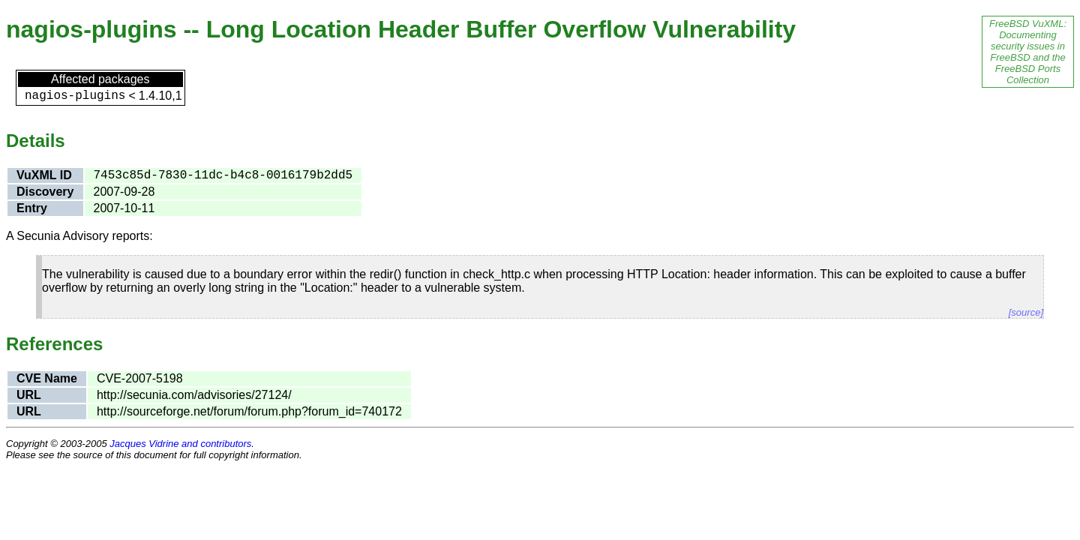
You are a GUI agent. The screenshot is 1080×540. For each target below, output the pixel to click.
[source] (1026, 312)
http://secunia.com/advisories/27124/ (194, 394)
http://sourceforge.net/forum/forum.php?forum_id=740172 (249, 411)
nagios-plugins (75, 96)
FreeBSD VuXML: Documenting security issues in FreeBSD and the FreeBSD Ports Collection (1027, 52)
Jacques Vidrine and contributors (180, 443)
